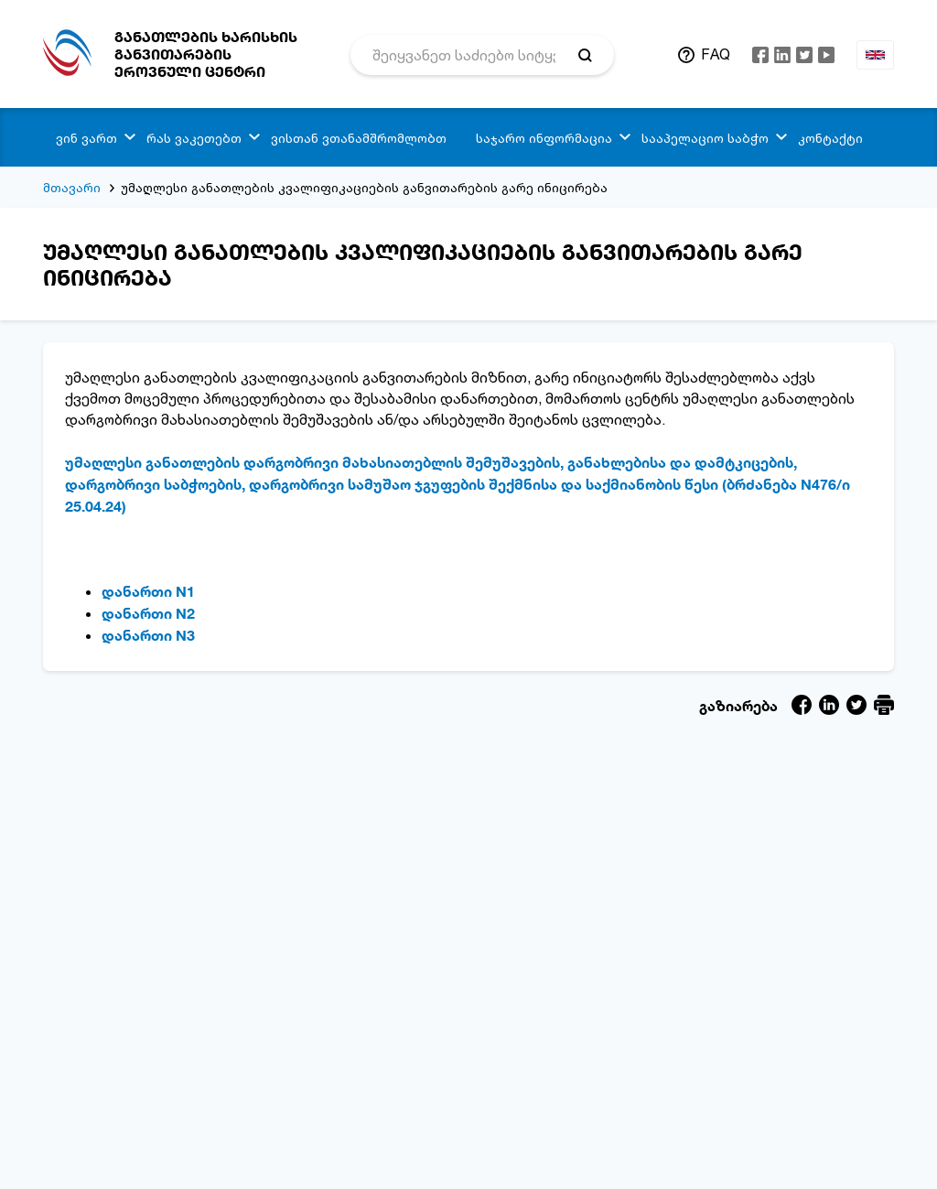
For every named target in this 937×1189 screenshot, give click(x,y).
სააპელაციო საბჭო (705, 138)
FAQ (715, 54)
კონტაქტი (830, 138)
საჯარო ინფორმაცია (544, 138)
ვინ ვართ (86, 138)
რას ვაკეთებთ (194, 138)
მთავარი (72, 187)
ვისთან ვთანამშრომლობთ (359, 138)
